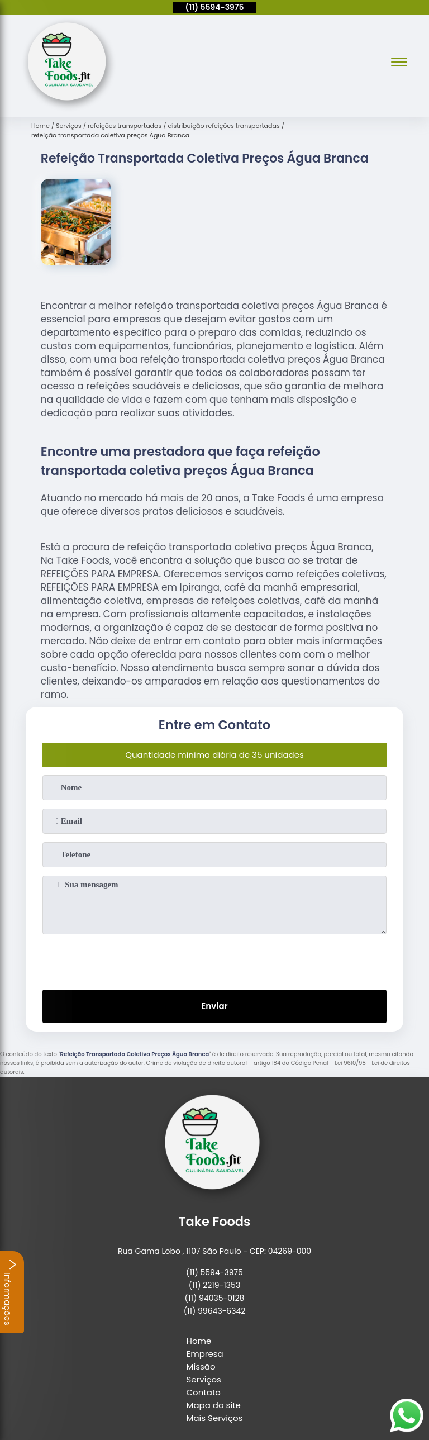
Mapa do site (214, 1405)
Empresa (205, 1354)
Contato (204, 1392)
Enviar (214, 1006)
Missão (201, 1366)
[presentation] (214, 959)
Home (199, 1341)
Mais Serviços (215, 1418)
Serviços (204, 1379)
